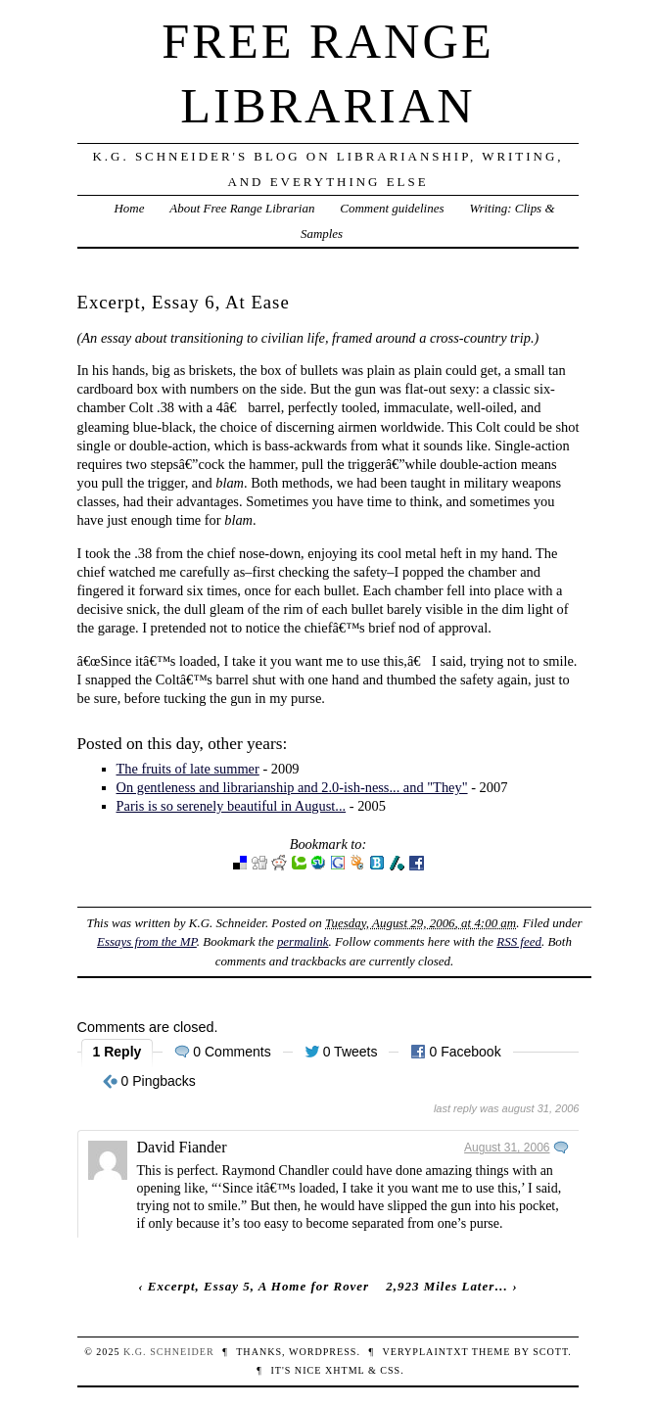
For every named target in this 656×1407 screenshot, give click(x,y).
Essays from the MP (147, 941)
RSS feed (518, 941)
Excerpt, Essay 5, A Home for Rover (258, 1286)
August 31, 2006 (506, 1147)
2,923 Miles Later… (447, 1286)
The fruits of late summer (188, 768)
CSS (390, 1370)
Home (129, 208)
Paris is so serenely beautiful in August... (232, 806)
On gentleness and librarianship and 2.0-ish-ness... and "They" (292, 787)
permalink (303, 941)
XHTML (344, 1370)
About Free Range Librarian (241, 208)
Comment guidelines (392, 208)
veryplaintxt (425, 1351)
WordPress (322, 1351)
